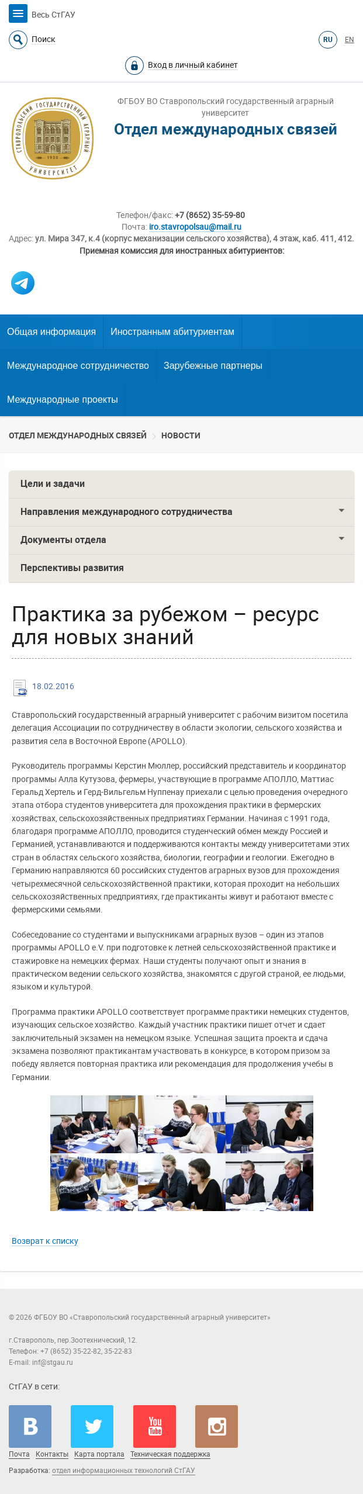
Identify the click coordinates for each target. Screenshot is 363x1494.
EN (349, 40)
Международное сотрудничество (78, 366)
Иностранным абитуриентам (172, 332)
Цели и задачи (52, 483)
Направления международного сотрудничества (126, 511)
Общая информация (51, 332)
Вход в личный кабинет (193, 65)
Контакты (52, 1454)
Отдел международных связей (78, 435)
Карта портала (99, 1454)
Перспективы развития (72, 567)
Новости (180, 435)
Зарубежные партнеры (213, 366)
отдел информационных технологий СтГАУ (123, 1471)
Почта (19, 1454)
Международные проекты (62, 399)
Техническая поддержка (170, 1454)
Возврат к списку (45, 1241)
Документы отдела (63, 539)
